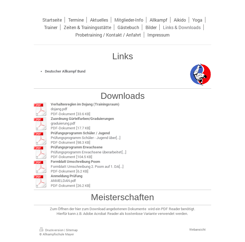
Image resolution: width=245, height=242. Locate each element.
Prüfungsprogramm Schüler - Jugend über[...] (86, 137)
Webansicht (197, 229)
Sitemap (72, 230)
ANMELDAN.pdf (63, 180)
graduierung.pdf (63, 123)
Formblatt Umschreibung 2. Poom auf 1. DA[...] (87, 166)
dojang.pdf (59, 109)
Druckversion (51, 230)
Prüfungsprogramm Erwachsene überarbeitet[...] (88, 152)
